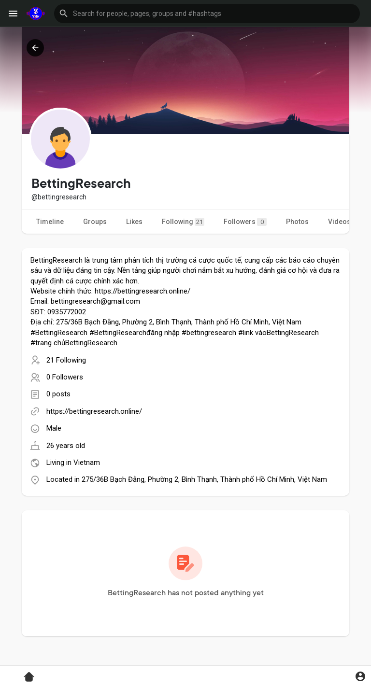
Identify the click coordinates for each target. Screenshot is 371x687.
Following (183, 222)
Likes (134, 221)
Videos (339, 221)
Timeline (50, 221)
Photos (297, 221)
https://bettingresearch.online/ (94, 411)
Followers (245, 222)
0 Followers (64, 377)
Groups (95, 221)
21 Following (66, 360)
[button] (207, 13)
